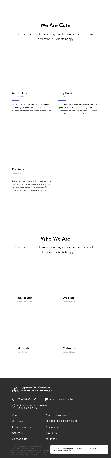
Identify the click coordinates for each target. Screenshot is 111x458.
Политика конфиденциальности (25, 448)
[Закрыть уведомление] (105, 447)
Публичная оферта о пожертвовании (26, 446)
